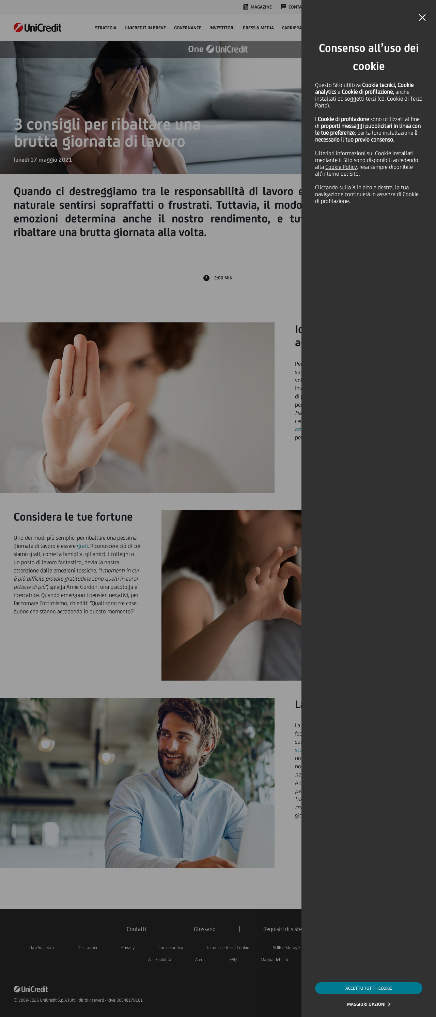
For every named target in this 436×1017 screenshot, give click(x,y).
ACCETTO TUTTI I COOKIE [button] (368, 988)
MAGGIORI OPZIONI (366, 1004)
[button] (422, 18)
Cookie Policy (341, 166)
